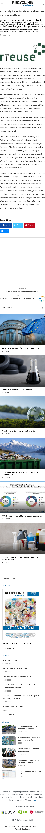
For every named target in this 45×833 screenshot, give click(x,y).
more (34, 800)
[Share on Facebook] (6, 225)
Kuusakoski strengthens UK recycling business (29, 761)
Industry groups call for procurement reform (21, 348)
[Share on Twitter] (18, 225)
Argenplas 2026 (9, 660)
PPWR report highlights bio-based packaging (22, 516)
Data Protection (10, 826)
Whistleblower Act (24, 826)
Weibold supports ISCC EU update (17, 389)
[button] (4, 828)
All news (5, 722)
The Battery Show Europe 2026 (16, 676)
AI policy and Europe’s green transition (19, 431)
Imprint (35, 826)
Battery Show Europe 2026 (14, 668)
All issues (6, 586)
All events (6, 656)
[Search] (42, 3)
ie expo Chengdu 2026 (12, 706)
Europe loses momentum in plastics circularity (29, 738)
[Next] (43, 308)
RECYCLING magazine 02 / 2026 (16, 643)
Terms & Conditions (22, 829)
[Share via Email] (4, 231)
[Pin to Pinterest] (29, 225)
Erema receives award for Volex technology (28, 750)
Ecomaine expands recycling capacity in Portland (29, 727)
